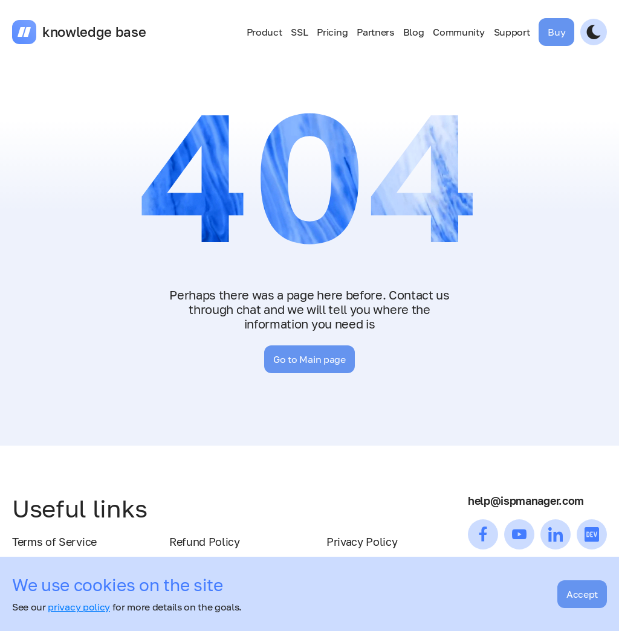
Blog (413, 32)
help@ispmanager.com (526, 500)
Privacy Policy (362, 541)
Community (458, 32)
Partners (375, 32)
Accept (582, 594)
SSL (299, 32)
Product (264, 32)
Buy (556, 32)
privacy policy (79, 607)
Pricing (332, 32)
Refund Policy (204, 541)
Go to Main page (309, 359)
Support (512, 32)
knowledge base (94, 32)
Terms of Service (54, 541)
